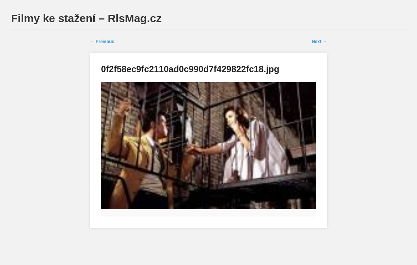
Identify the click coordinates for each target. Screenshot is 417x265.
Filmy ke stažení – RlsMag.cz (86, 18)
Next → (319, 41)
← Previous (102, 41)
